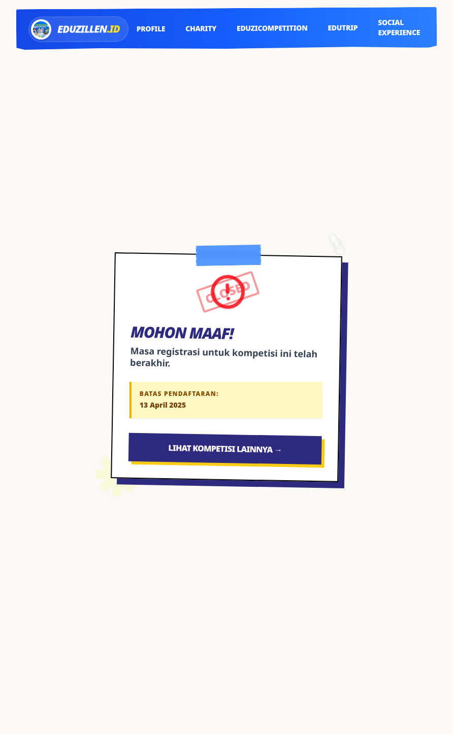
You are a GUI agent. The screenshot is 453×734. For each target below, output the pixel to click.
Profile (151, 29)
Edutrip (343, 27)
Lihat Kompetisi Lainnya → (225, 448)
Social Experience (399, 27)
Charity (200, 28)
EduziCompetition (272, 28)
